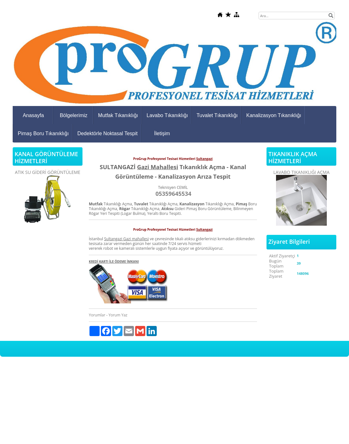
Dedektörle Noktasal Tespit (107, 133)
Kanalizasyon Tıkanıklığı (273, 115)
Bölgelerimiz (73, 115)
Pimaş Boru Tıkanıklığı (43, 133)
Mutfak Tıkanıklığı (118, 115)
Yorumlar (97, 315)
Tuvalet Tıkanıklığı (217, 115)
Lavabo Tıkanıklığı (167, 115)
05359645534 (173, 193)
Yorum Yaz (118, 315)
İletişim (162, 133)
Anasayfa (33, 115)
